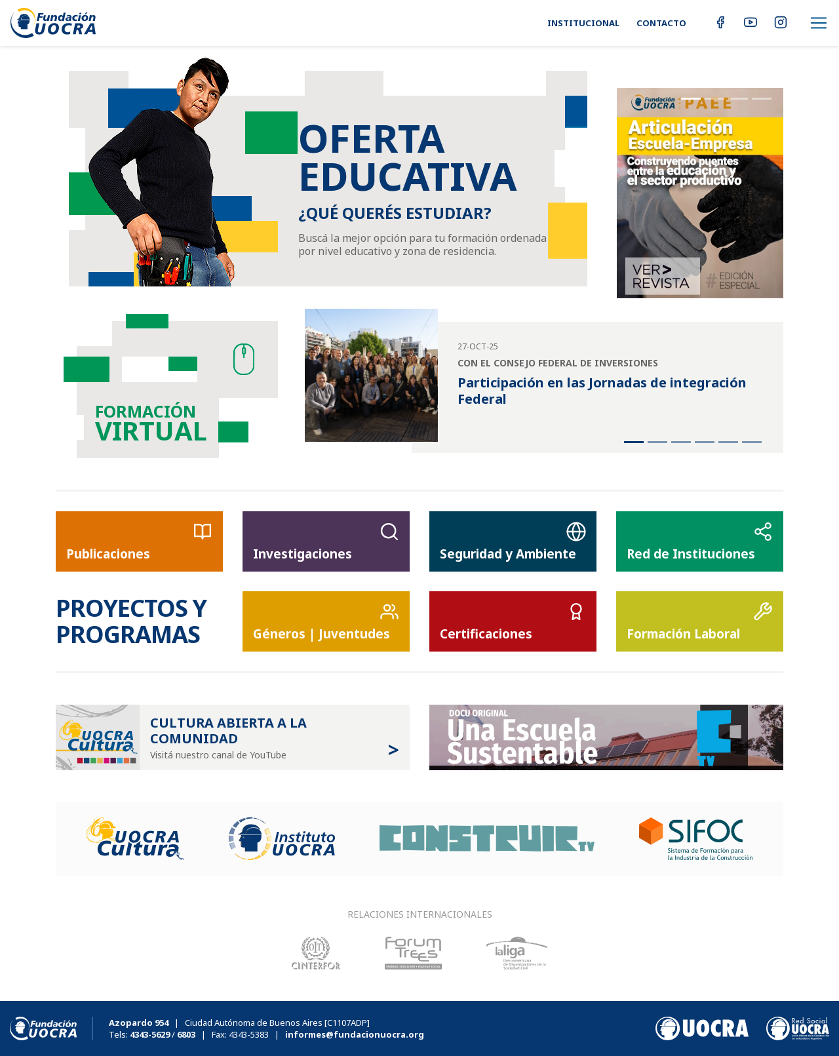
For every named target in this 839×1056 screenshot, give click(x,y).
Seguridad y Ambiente (513, 542)
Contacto (661, 23)
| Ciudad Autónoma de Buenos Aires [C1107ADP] (239, 1022)
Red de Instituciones (700, 542)
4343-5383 (249, 1034)
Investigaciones (326, 542)
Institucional (583, 23)
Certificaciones (513, 622)
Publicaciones (139, 542)
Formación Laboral (700, 622)
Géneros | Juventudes (326, 622)
